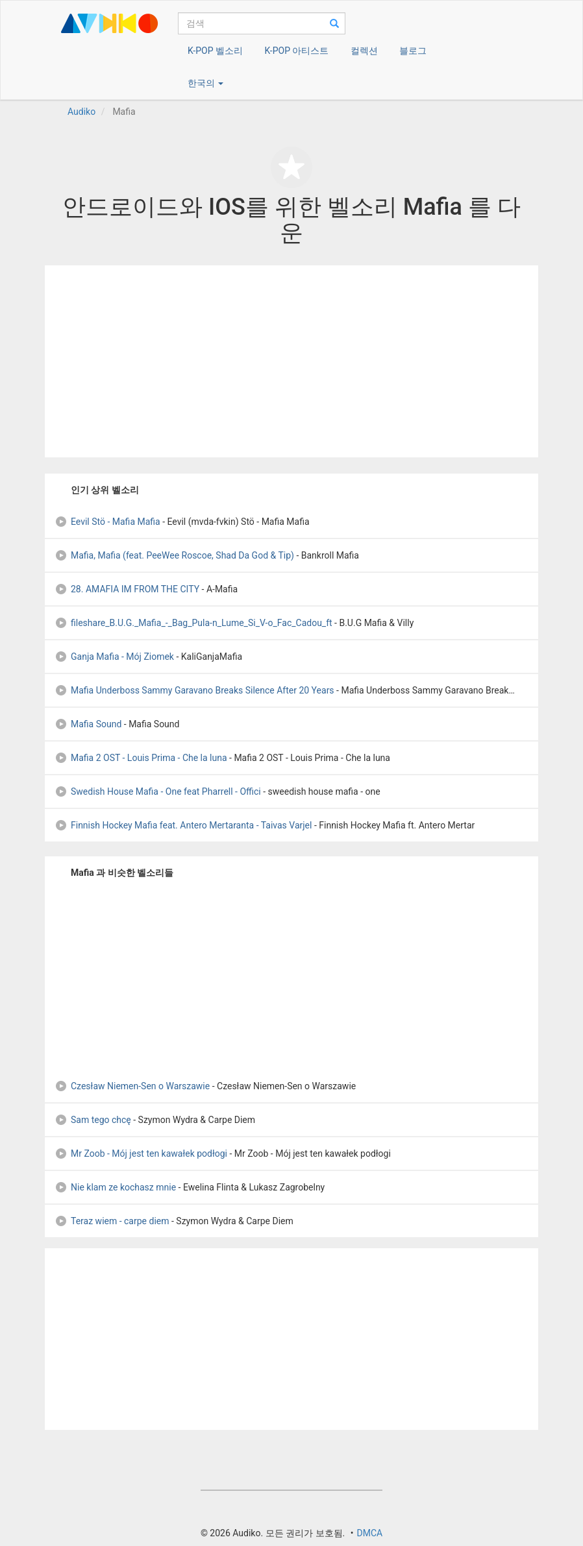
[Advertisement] (291, 361)
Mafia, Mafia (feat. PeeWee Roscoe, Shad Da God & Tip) (174, 555)
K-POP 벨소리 (215, 50)
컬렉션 (364, 50)
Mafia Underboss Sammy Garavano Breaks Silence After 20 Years (194, 690)
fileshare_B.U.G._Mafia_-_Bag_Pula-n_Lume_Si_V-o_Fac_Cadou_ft (193, 622)
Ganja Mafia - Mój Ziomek (114, 656)
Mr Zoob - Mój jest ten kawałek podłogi (141, 1153)
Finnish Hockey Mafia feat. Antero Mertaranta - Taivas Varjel (183, 825)
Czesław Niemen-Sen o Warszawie (132, 1086)
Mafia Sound (88, 724)
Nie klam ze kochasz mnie (115, 1187)
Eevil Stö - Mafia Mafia (107, 521)
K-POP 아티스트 (296, 50)
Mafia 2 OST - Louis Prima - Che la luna (141, 757)
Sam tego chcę (93, 1119)
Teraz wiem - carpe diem (112, 1220)
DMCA (369, 1533)
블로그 (413, 50)
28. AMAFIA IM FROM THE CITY (127, 589)
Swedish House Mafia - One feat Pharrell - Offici (158, 791)
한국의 (205, 83)
